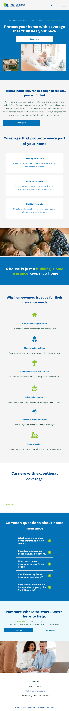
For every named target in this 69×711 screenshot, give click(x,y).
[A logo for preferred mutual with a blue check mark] (20, 494)
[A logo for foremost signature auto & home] (50, 487)
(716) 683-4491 (34, 686)
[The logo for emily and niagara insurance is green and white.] (20, 500)
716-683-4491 (23, 622)
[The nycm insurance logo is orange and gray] (20, 487)
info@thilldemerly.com (34, 691)
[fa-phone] (52, 6)
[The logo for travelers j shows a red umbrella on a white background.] (50, 494)
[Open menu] (64, 5)
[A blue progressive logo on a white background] (50, 500)
